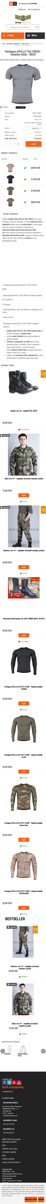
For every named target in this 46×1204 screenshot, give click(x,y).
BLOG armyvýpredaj (12, 1087)
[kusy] (10, 143)
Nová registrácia (34, 9)
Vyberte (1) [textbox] (35, 128)
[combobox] (32, 128)
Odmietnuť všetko (31, 1199)
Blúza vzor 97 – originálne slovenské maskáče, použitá (24, 479)
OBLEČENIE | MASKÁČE (13, 43)
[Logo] (23, 18)
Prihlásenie (22, 9)
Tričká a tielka (25, 43)
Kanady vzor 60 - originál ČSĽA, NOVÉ (23, 411)
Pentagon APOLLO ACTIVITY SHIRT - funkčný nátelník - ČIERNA (23, 688)
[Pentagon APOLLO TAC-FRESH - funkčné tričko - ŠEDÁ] (23, 63)
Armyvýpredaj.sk (7, 1091)
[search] (37, 27)
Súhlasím (41, 1199)
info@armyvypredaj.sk (10, 1115)
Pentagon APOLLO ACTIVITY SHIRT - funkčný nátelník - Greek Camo (23, 824)
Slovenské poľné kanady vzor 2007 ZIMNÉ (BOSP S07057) (24, 619)
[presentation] (2, 1051)
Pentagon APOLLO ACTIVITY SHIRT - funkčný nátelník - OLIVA (23, 756)
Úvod (3, 43)
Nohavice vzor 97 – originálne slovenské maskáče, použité (23, 551)
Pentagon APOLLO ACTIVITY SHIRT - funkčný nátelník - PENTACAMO (23, 892)
